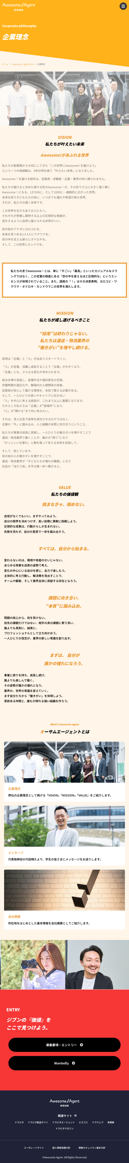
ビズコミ (83, 1122)
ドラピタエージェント (63, 1122)
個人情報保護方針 (61, 1147)
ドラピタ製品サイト (38, 1122)
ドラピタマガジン (65, 1128)
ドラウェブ (97, 1122)
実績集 (110, 1122)
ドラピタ (19, 1122)
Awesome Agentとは (22, 64)
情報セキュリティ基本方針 (92, 1147)
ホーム (5, 64)
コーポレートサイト (34, 1147)
